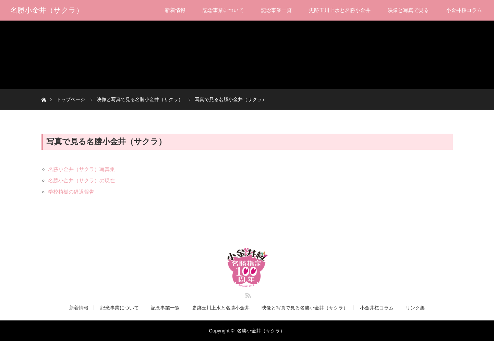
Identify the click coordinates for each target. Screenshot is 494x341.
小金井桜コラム (464, 10)
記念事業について (223, 10)
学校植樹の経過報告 (71, 192)
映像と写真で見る (408, 10)
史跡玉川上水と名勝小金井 (340, 10)
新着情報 (175, 10)
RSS (247, 294)
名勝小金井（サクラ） (46, 10)
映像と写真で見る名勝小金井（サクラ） (305, 307)
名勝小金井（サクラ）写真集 (81, 169)
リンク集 (415, 307)
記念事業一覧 (276, 10)
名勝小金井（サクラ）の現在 (81, 180)
